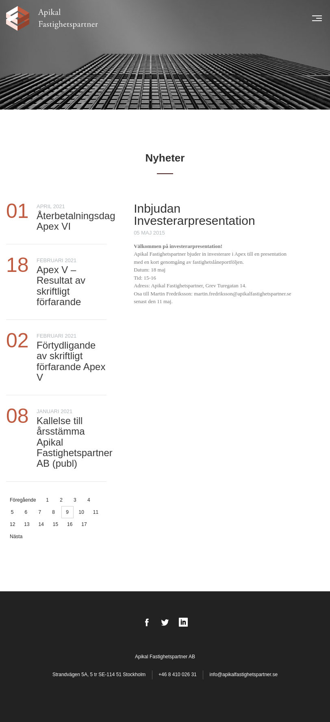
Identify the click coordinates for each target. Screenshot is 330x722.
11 (95, 512)
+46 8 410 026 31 (177, 674)
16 (69, 524)
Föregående (23, 500)
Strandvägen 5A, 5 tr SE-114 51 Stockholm (99, 674)
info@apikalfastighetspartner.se (243, 674)
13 (26, 524)
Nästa (16, 536)
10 (81, 512)
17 (84, 524)
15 (55, 524)
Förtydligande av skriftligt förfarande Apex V (71, 361)
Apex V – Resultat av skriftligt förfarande (61, 285)
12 (12, 524)
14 (41, 524)
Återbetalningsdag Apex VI (76, 221)
